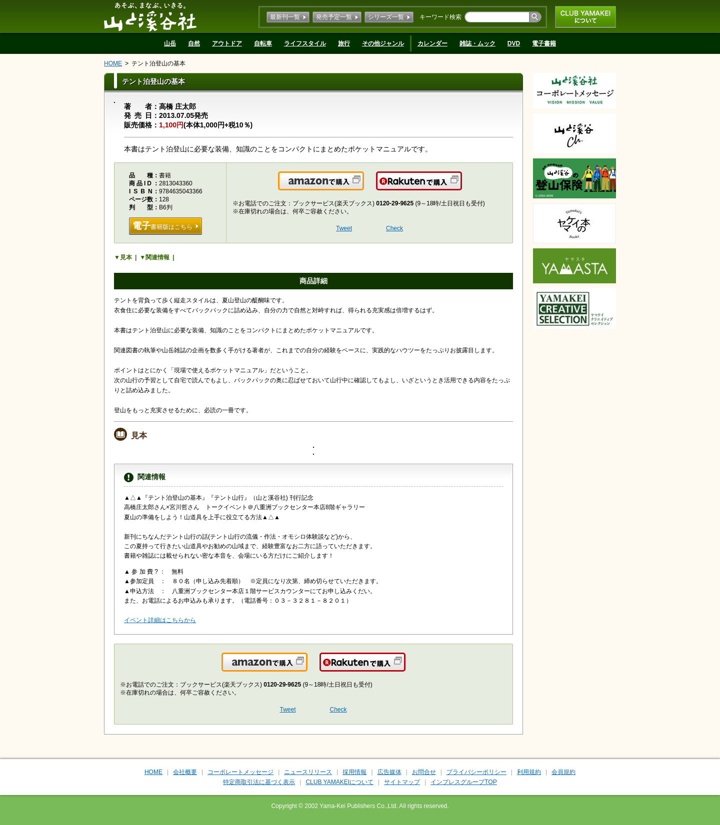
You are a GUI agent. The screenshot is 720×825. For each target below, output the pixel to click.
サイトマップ (402, 782)
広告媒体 (390, 772)
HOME (113, 63)
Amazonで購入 (363, 186)
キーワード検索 (441, 16)
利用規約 (529, 772)
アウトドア (227, 43)
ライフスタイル (305, 43)
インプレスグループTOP (463, 782)
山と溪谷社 (150, 16)
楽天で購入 (461, 186)
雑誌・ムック (478, 43)
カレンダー (433, 43)
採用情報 (354, 772)
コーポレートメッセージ (241, 772)
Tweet (344, 228)
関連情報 (158, 257)
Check (394, 228)
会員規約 (564, 772)
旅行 (344, 43)
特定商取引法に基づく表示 (259, 782)
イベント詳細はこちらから (160, 620)
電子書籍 (544, 43)
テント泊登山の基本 (159, 63)
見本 (126, 257)
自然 (194, 43)
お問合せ (424, 772)
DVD (514, 43)
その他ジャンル (383, 43)
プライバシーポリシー (476, 772)
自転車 (263, 43)
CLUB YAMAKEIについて (585, 17)
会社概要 (185, 772)
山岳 (170, 43)
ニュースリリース (308, 772)
